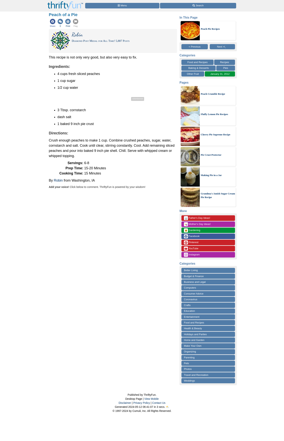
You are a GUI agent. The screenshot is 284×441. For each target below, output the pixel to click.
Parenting (189, 357)
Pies (225, 68)
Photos (188, 369)
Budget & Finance (194, 276)
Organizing (190, 351)
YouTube (191, 249)
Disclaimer (125, 402)
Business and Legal (195, 282)
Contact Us (158, 402)
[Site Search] (198, 5)
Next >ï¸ (222, 46)
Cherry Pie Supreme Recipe (215, 134)
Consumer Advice (193, 293)
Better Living (191, 270)
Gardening (192, 230)
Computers (190, 287)
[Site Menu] (122, 5)
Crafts (187, 305)
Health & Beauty (193, 328)
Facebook (192, 236)
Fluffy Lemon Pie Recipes (214, 114)
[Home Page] (65, 2)
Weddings (189, 380)
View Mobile (151, 398)
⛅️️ (167, 406)
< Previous (195, 46)
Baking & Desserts (198, 68)
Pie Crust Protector (211, 154)
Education (189, 310)
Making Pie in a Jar (211, 175)
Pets (186, 363)
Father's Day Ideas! (197, 218)
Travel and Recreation (196, 375)
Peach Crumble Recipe (213, 93)
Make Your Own (193, 345)
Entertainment (191, 316)
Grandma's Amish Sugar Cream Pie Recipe (218, 195)
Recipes (224, 62)
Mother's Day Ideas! (197, 224)
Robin (58, 180)
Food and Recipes (197, 62)
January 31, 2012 (219, 73)
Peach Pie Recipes (210, 28)
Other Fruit (193, 73)
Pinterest (191, 242)
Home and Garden (194, 340)
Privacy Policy (141, 402)
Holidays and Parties (195, 334)
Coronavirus (190, 299)
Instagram (192, 255)
